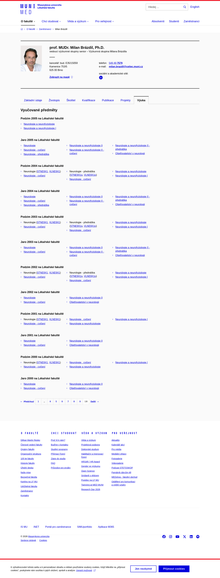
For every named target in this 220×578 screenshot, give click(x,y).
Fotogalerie (117, 458)
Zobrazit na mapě (61, 77)
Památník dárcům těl (121, 472)
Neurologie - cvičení (34, 150)
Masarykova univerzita (38, 536)
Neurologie (29, 145)
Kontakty (25, 495)
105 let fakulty (27, 458)
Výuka (141, 100)
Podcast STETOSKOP (122, 468)
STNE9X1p (76, 175)
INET (36, 527)
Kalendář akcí (118, 445)
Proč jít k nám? (58, 440)
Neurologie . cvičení (80, 179)
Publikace (108, 100)
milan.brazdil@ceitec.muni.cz (126, 66)
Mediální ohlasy (119, 454)
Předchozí (27, 401)
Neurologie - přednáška (36, 154)
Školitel (70, 100)
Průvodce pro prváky (60, 468)
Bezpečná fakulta (29, 477)
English (194, 6)
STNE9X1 (42, 171)
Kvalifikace (88, 100)
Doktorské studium (90, 449)
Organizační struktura (31, 454)
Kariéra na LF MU (29, 481)
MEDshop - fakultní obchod (124, 477)
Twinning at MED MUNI (92, 485)
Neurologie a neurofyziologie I (40, 128)
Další (95, 401)
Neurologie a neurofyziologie (39, 124)
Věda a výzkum (94, 433)
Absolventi (158, 21)
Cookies (43, 540)
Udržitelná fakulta (29, 486)
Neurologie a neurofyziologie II (86, 145)
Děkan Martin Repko (30, 440)
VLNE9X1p (90, 175)
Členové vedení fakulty (31, 445)
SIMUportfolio (84, 527)
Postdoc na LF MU (90, 480)
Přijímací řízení (58, 454)
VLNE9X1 (54, 171)
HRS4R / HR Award (90, 461)
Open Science (88, 471)
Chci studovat (64, 433)
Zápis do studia (58, 458)
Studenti (174, 21)
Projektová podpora (90, 445)
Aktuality (116, 440)
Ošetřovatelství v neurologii (130, 153)
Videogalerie (117, 463)
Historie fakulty (28, 463)
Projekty (125, 100)
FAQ (53, 463)
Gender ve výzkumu (90, 466)
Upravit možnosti (85, 572)
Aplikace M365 (106, 527)
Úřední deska (27, 468)
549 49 (116, 63)
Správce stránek (28, 540)
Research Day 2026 (90, 489)
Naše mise (26, 472)
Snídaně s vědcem (90, 475)
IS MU (24, 527)
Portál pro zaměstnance (58, 527)
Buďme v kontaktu (59, 445)
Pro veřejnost (124, 433)
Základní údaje (33, 100)
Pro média (116, 449)
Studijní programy (59, 449)
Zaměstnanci (191, 21)
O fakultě (29, 433)
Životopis (54, 100)
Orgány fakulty (27, 449)
